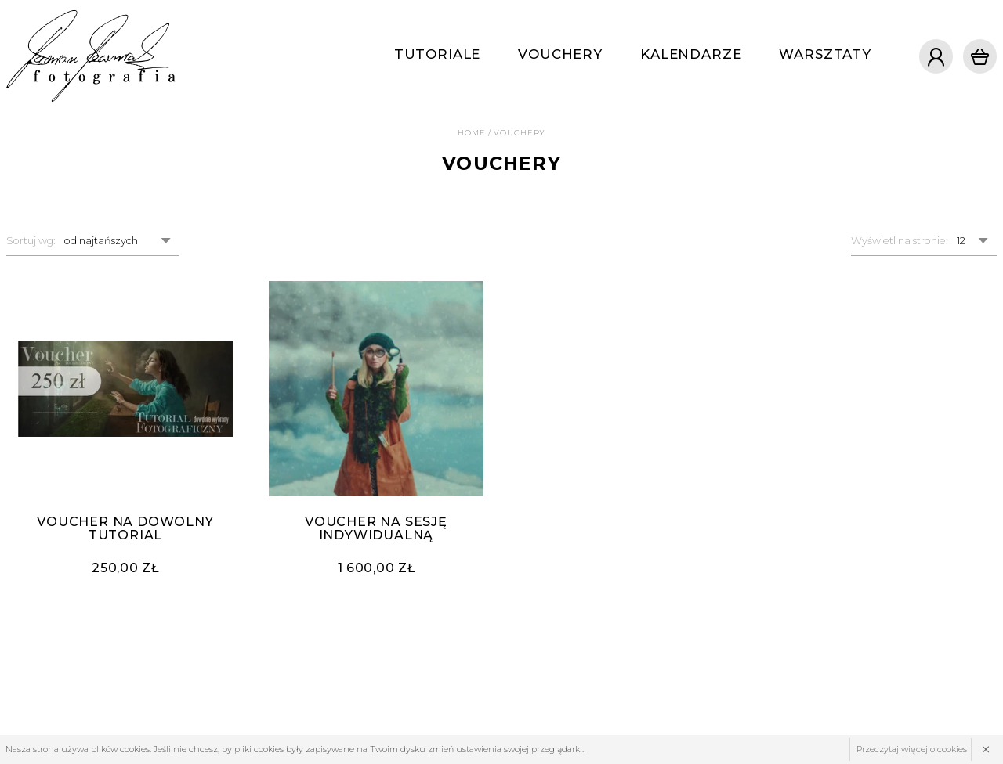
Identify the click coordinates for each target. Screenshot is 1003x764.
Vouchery (560, 54)
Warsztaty (825, 54)
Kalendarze (690, 54)
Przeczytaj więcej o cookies (911, 749)
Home (472, 132)
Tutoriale (437, 54)
